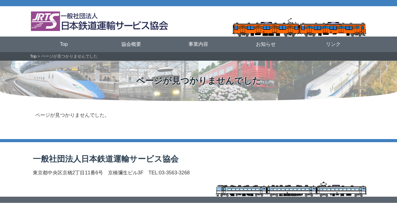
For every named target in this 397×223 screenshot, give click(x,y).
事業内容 (198, 44)
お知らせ (266, 44)
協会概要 (131, 44)
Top (64, 44)
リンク (333, 44)
